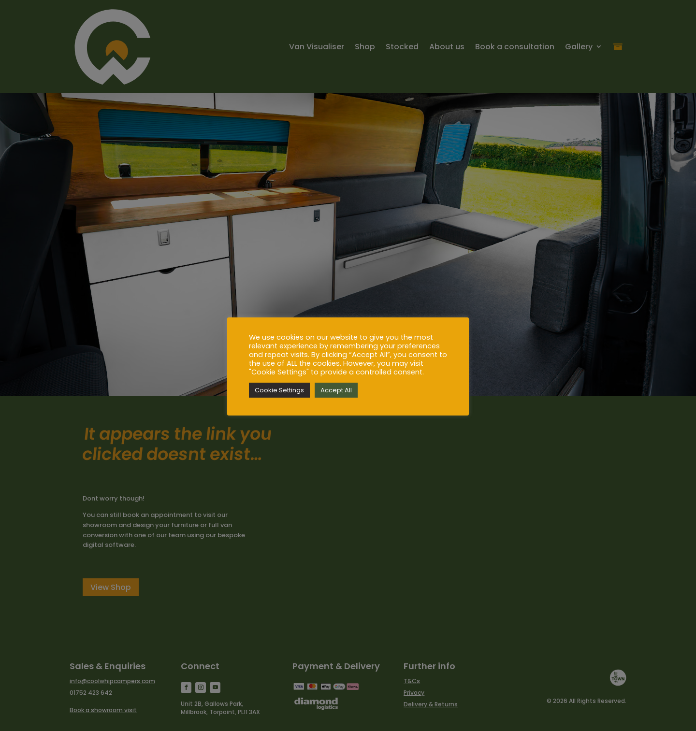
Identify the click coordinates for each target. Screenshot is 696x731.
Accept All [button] (336, 390)
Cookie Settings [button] (279, 390)
